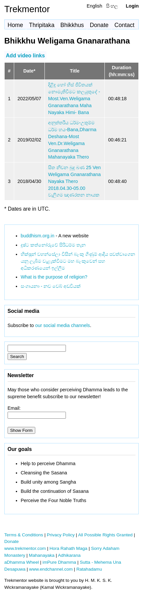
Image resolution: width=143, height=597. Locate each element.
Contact (124, 25)
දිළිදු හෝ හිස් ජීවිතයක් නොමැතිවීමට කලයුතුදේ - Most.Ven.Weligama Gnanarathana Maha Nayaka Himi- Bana (74, 98)
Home (15, 25)
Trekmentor (27, 9)
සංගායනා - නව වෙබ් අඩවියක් (51, 286)
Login (132, 6)
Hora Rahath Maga (68, 548)
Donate (99, 25)
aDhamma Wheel (21, 562)
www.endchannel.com (50, 569)
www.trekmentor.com (25, 548)
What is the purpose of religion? (54, 277)
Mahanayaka (42, 555)
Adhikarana (69, 555)
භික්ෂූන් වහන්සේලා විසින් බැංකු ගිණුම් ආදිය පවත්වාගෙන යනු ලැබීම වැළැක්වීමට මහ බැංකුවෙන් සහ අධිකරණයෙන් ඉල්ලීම (78, 261)
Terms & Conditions (23, 534)
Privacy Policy (61, 534)
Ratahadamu (89, 569)
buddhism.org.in (37, 235)
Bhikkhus (72, 25)
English (94, 6)
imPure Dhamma (59, 562)
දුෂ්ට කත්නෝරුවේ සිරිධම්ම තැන (53, 245)
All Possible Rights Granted (105, 534)
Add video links (25, 55)
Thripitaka (41, 25)
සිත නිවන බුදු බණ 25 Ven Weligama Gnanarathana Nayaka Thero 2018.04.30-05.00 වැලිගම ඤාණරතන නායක (74, 181)
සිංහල (112, 6)
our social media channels (62, 325)
